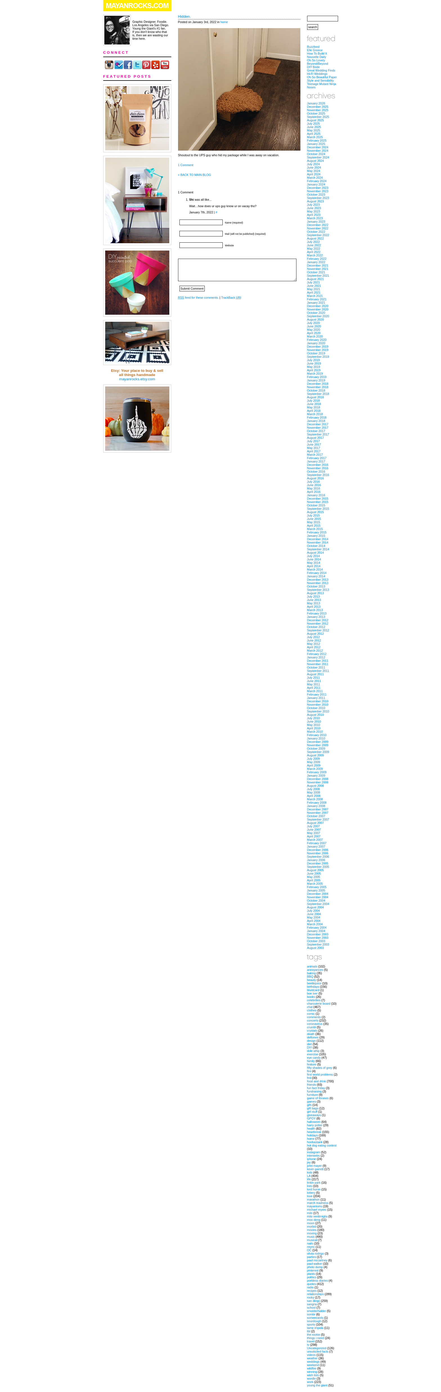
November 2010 (317, 704)
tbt (308, 1331)
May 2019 (313, 366)
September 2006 (318, 856)
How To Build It (317, 53)
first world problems (320, 1074)
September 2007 (318, 819)
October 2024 (316, 154)
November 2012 (317, 623)
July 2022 (313, 241)
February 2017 (317, 458)
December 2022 (317, 225)
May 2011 (313, 684)
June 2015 (314, 518)
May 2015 (313, 522)
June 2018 (314, 404)
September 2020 (318, 316)
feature (311, 1064)
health (311, 1128)
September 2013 (318, 589)
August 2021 (315, 279)
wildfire (311, 1368)
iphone (311, 1159)
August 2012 (315, 633)
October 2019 (316, 353)
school (311, 1307)
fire (309, 1071)
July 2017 (313, 441)
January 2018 (316, 421)
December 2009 (317, 741)
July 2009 (313, 758)
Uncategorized (317, 1348)
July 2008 (313, 789)
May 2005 (313, 877)
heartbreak (314, 1132)
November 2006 (317, 853)
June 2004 (314, 914)
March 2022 (315, 255)
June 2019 (314, 363)
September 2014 (318, 549)
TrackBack (231, 297)
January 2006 (316, 860)
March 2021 (315, 296)
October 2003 (316, 941)
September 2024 (318, 157)
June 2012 (314, 640)
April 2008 (314, 795)
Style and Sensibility (320, 80)
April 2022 (314, 252)
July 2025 (313, 123)
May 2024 (313, 171)
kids (309, 1172)
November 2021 (317, 269)
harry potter (315, 1125)
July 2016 (313, 481)
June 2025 (314, 127)
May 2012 (313, 643)
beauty (311, 980)
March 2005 (315, 883)
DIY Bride (313, 67)
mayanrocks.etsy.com (137, 379)
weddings (313, 1361)
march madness (317, 1203)
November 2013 (317, 583)
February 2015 (317, 532)
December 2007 (317, 809)
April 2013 (314, 606)
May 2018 (313, 407)
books (311, 996)
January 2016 (316, 495)
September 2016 (318, 475)
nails (310, 1243)
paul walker (314, 1263)
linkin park (314, 1182)
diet (309, 1044)
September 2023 (318, 198)
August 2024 (315, 160)
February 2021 (317, 299)
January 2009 (316, 775)
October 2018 (316, 390)
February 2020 (317, 339)
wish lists (313, 1375)
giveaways (314, 1115)
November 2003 (317, 937)
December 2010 (317, 701)
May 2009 (313, 762)
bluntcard (313, 990)
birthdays (313, 986)
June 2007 (314, 829)
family (311, 1061)
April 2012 (314, 647)
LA (308, 1175)
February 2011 (317, 694)
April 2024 (314, 174)
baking (311, 973)
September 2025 (318, 117)
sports (311, 1324)
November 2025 (317, 110)
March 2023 (315, 218)
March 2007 (315, 839)
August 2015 (315, 512)
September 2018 (318, 394)
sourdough (314, 1321)
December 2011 (317, 660)
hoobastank (315, 1142)
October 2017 (316, 431)
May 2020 (313, 329)
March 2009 (315, 768)
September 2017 (318, 434)
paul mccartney (317, 1260)
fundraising (314, 1091)
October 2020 (316, 312)
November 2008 (317, 782)
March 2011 (315, 691)
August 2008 (315, 785)
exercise (312, 1054)
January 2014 (316, 576)
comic (311, 1013)
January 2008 (316, 806)
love (310, 1196)
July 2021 (313, 282)
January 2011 (316, 698)
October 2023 (316, 194)
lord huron (314, 1189)
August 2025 (315, 120)
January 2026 (316, 103)
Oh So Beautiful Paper (322, 77)
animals (312, 966)
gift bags (312, 1108)
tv (308, 1344)
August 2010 (315, 714)
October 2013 (316, 586)
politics (311, 1277)
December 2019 (317, 346)
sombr (311, 1314)
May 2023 (313, 211)
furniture (312, 1094)
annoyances (315, 969)
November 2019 (317, 350)
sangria (312, 1304)
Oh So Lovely (316, 60)
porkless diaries (317, 1280)
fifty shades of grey (319, 1067)
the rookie (313, 1334)
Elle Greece (315, 50)
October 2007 (316, 816)
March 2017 (315, 454)
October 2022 (316, 231)
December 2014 (317, 539)
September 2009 (318, 752)
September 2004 (318, 904)
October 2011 (316, 667)
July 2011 (313, 677)
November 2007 (317, 812)
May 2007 (313, 833)
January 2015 (316, 535)
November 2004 (317, 897)
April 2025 (314, 133)
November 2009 (317, 745)
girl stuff (312, 1111)
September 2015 (318, 508)
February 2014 (317, 573)
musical (312, 1240)
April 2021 (314, 292)
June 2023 (314, 208)
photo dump (315, 1267)
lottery (311, 1192)
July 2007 (313, 826)
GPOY (311, 1118)
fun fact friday (316, 1088)
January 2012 (316, 657)
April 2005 (314, 880)
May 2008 (313, 792)
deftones (313, 1037)
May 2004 (313, 917)
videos (311, 1355)
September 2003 (318, 944)
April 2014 (314, 566)
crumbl (311, 1027)
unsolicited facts (317, 1351)
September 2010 (318, 711)
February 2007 (317, 843)
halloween (314, 1121)
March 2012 (315, 650)
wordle (311, 1378)
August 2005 (315, 870)
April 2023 (314, 214)
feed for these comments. (198, 297)
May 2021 (313, 289)
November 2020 (317, 309)
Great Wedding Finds (321, 70)
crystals (312, 1030)
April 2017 (314, 451)
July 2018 (313, 400)
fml (309, 1078)
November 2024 (317, 150)
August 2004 (315, 907)
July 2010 (313, 718)
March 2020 (315, 336)
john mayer (314, 1165)
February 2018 (317, 417)
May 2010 (313, 725)
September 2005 (318, 866)
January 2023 (316, 221)
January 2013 (316, 616)
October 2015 (316, 505)
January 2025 (316, 144)
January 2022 (316, 262)
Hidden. (184, 16)
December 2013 (317, 579)
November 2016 (317, 468)
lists (309, 1186)
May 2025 (313, 130)
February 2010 (317, 735)
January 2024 (316, 184)
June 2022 (314, 245)
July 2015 (313, 515)
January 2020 (316, 343)
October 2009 (316, 748)
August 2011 (315, 674)
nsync (311, 1246)
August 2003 (315, 947)
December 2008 (317, 779)
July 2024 (313, 164)
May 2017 (313, 448)
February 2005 (317, 887)
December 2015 (317, 498)
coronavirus (315, 1023)
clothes (312, 1010)
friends (311, 1084)
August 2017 (315, 437)
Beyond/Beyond (317, 63)
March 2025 (315, 137)
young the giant (317, 1385)
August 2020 (315, 319)
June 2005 (314, 873)
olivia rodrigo (315, 1253)
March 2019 (315, 373)
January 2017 (316, 461)
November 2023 (317, 191)
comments (314, 1017)
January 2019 (316, 380)
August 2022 (315, 238)
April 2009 (314, 765)
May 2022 (313, 248)
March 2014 (315, 569)
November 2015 (317, 502)
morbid (311, 1226)
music (311, 1236)
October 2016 (316, 471)
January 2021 (316, 302)
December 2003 (317, 934)
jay (309, 1162)
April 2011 (314, 687)
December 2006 (317, 850)
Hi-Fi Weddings (317, 73)
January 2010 (316, 738)
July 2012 (313, 637)
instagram (313, 1152)
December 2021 (317, 265)
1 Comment (186, 165)
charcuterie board (318, 1003)
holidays (312, 1135)
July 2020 (313, 323)
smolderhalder (316, 1311)
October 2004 (316, 900)
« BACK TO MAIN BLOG (194, 174)
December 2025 (317, 106)
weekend (313, 1365)
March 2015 (315, 529)
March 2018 (315, 414)
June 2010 (314, 721)
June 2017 (314, 444)
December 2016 (317, 464)
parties (311, 1257)
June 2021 (314, 285)
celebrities (314, 1000)
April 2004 (314, 920)
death (311, 1034)
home (224, 22)
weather (312, 1358)
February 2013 (317, 613)
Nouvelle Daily (316, 57)
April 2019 (314, 370)
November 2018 (317, 387)
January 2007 (316, 846)
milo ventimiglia (317, 1216)
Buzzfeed (313, 46)
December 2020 (317, 306)
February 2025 (317, 140)
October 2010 (316, 708)
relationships (315, 1294)
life (309, 1179)
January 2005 (316, 890)
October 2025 (316, 113)
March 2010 (315, 731)
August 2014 (315, 552)
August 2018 (315, 397)
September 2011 (318, 670)
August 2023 (315, 201)
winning (312, 1371)
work (310, 1382)
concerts (312, 1020)
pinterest (313, 1270)
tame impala (315, 1328)
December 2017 (317, 424)
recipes (312, 1290)
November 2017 (317, 427)
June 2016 (314, 485)
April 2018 (314, 410)
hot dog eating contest (322, 1145)
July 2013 (313, 596)
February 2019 (317, 377)
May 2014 (313, 562)
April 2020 (314, 333)
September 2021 (318, 275)
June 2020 (314, 326)
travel (310, 1341)
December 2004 (317, 893)
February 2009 (317, 772)
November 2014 (317, 542)
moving (312, 1233)
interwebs (313, 1155)
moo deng (313, 1219)
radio (310, 1287)
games (311, 1101)
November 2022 (317, 228)
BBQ (310, 976)
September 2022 (318, 235)
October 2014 (316, 546)
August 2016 (315, 478)
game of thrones (318, 1098)
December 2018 (317, 383)
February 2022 (317, 258)
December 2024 (317, 147)
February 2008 (317, 802)
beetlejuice (314, 983)
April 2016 (314, 491)
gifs (309, 1105)
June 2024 (314, 167)
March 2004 (315, 924)
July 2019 (313, 360)
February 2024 (317, 181)
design (311, 1040)
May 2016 (313, 488)
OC (309, 1250)
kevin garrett (315, 1169)
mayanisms (314, 1206)
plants (311, 1273)
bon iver (312, 993)
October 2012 (316, 627)
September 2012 (318, 630)
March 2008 (315, 799)
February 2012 (317, 654)
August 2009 (315, 755)
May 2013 (313, 603)
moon (311, 1223)
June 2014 (314, 559)
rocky (310, 1297)
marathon (313, 1199)
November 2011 (317, 664)
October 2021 (316, 272)
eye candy (314, 1057)
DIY (309, 1047)
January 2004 (316, 931)
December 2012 (317, 620)
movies (312, 1230)
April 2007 (314, 836)
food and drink (316, 1081)
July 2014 (313, 556)
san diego (313, 1300)
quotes (311, 1284)
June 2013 (314, 600)
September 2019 (318, 356)
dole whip (313, 1051)
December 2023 (317, 187)
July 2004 (313, 910)
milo (310, 1213)
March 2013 (315, 610)
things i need (315, 1338)
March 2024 (315, 177)
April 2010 (314, 728)
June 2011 (314, 681)
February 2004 (317, 927)
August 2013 (315, 593)
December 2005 (317, 863)
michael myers (317, 1209)
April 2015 (314, 525)
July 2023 (313, 204)
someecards (315, 1317)
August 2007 (315, 823)
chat (310, 1007)
